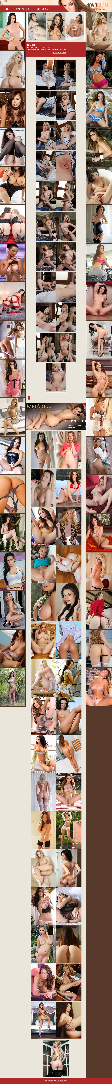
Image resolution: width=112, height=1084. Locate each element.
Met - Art (48, 49)
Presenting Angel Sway (59, 53)
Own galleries (22, 8)
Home (6, 8)
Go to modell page (45, 47)
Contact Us (42, 8)
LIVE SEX (56, 59)
